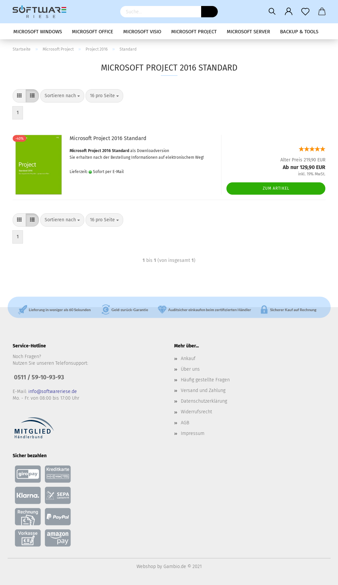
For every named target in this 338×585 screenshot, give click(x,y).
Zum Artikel (276, 188)
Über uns (190, 369)
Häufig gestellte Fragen (205, 380)
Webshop (146, 566)
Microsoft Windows (37, 32)
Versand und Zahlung (203, 390)
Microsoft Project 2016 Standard (108, 138)
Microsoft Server (248, 32)
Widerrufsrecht (196, 412)
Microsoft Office (92, 32)
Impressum (192, 433)
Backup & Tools (299, 32)
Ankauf (188, 358)
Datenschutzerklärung (204, 401)
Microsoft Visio (142, 32)
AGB (185, 423)
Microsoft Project (194, 32)
